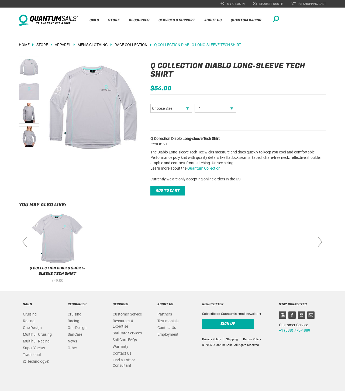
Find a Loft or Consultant (124, 362)
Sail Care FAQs (125, 339)
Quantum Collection (203, 168)
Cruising (30, 314)
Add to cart (168, 190)
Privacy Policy (211, 339)
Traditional (32, 354)
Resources (139, 20)
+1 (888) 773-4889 (294, 330)
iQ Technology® (36, 361)
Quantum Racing (246, 20)
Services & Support (176, 20)
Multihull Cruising (37, 334)
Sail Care (75, 334)
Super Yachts (34, 347)
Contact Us (122, 353)
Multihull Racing (36, 341)
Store (114, 20)
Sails (94, 20)
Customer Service (127, 314)
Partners (164, 314)
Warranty (120, 346)
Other (72, 347)
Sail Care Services (127, 332)
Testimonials (167, 320)
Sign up (227, 324)
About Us (213, 20)
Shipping (232, 339)
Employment (167, 334)
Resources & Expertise (123, 323)
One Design (32, 327)
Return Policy (252, 339)
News (72, 341)
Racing (28, 320)
